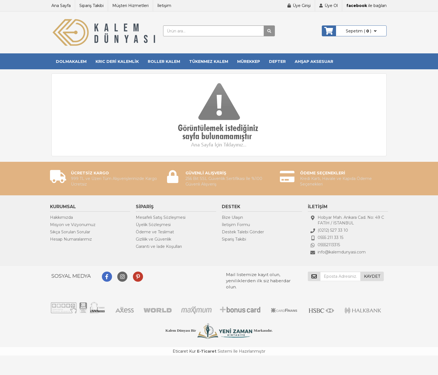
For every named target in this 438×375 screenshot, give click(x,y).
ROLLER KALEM (164, 61)
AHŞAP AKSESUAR (314, 61)
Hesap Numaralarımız (71, 239)
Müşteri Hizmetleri (130, 5)
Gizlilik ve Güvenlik (153, 239)
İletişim (164, 5)
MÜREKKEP (248, 61)
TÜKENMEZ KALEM (208, 61)
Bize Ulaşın (232, 217)
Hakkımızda (61, 217)
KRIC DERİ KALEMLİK (117, 61)
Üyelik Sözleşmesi (153, 224)
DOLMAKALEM (71, 61)
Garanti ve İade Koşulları (159, 246)
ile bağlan (366, 5)
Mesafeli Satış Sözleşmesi (160, 217)
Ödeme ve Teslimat (155, 231)
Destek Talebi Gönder (243, 231)
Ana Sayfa (61, 5)
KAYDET (372, 276)
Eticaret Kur (184, 351)
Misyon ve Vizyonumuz (73, 224)
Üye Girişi (302, 5)
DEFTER (277, 61)
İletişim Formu (236, 224)
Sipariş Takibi (91, 5)
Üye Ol (331, 5)
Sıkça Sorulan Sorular (70, 231)
